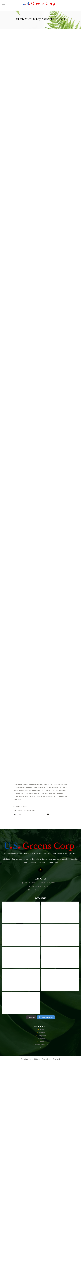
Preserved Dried (29, 1009)
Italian (24, 1005)
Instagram (40, 1097)
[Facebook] (40, 1069)
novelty (20, 1009)
